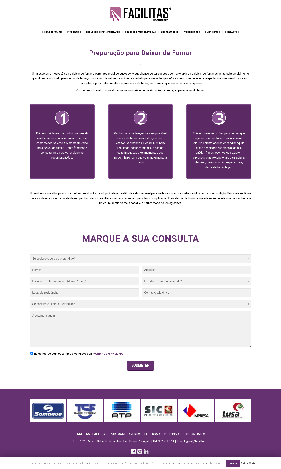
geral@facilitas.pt (197, 441)
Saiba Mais (248, 463)
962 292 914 (166, 441)
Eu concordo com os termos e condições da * (79, 353)
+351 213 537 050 (87, 441)
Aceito (233, 463)
